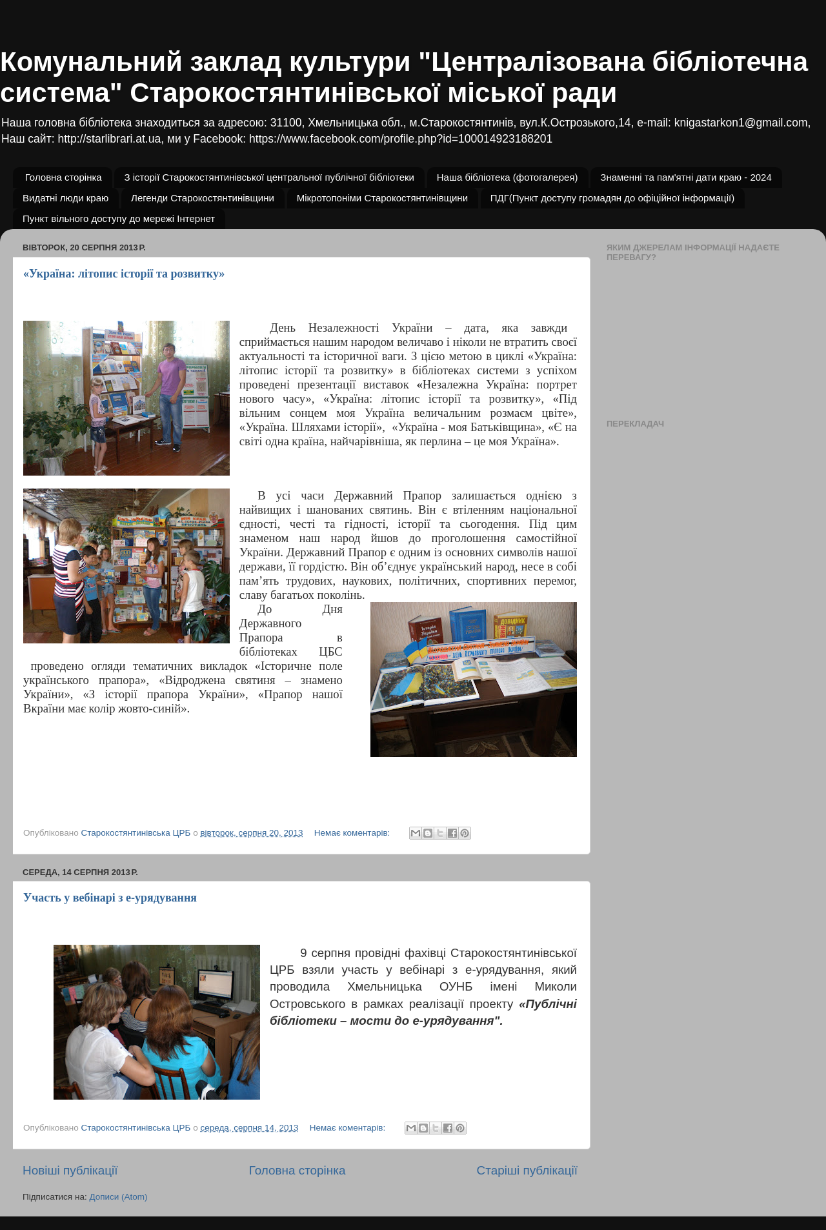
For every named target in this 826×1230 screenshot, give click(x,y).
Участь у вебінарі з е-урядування (110, 897)
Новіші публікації (70, 1170)
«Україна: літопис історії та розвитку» (124, 273)
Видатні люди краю (65, 197)
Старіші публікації (527, 1170)
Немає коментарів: (353, 833)
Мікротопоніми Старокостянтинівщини (382, 197)
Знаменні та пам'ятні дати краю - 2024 (685, 177)
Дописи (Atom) (118, 1197)
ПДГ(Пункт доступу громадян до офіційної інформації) (612, 197)
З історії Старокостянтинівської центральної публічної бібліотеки (269, 177)
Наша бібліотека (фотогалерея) (507, 177)
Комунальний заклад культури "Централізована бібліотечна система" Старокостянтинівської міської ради (404, 77)
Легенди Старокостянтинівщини (202, 197)
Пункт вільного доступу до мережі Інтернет (119, 218)
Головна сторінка (63, 177)
